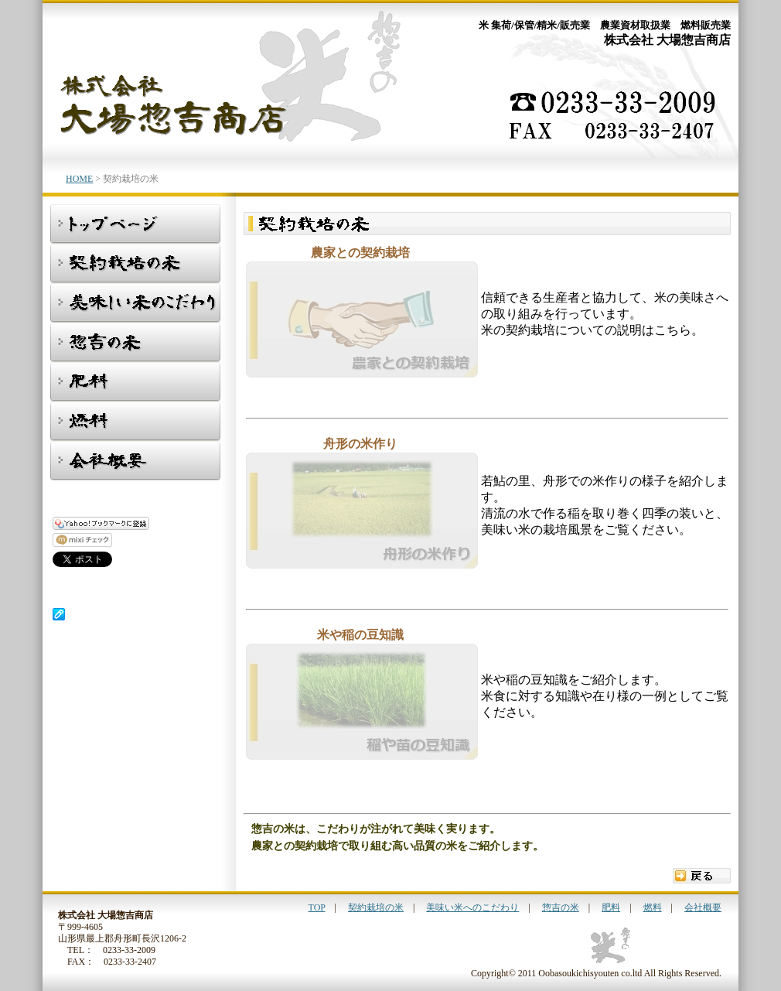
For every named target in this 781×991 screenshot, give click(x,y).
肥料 (611, 907)
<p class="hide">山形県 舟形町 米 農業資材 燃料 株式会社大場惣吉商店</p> (114, 578)
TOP (317, 907)
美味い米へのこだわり (472, 907)
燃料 (652, 907)
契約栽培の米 (376, 907)
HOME (79, 178)
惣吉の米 (560, 907)
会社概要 (702, 907)
